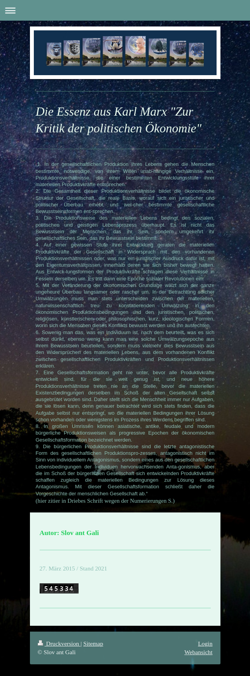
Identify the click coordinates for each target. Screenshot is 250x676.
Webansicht (198, 652)
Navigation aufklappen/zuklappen (125, 10)
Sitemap (93, 643)
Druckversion (59, 643)
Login (205, 643)
